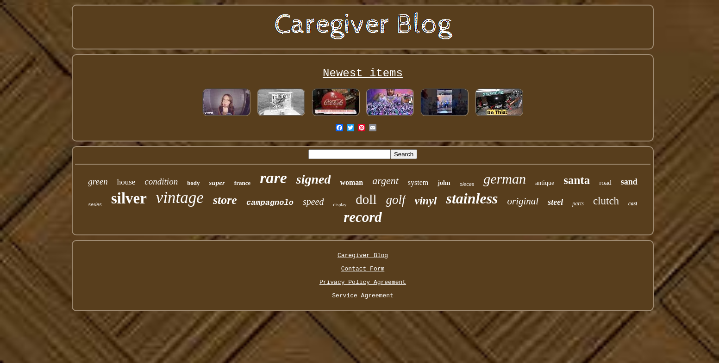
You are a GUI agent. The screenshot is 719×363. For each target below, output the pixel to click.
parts (578, 203)
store (225, 200)
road (605, 182)
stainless (472, 198)
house (126, 182)
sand (629, 181)
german (504, 178)
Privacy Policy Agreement (362, 282)
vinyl (426, 201)
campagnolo (270, 202)
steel (555, 202)
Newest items (363, 73)
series (95, 204)
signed (313, 179)
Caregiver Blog (363, 255)
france (242, 182)
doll (366, 199)
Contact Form (363, 268)
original (523, 201)
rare (273, 177)
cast (632, 203)
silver (129, 198)
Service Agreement (363, 295)
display (339, 204)
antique (544, 182)
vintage (180, 198)
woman (351, 182)
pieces (467, 184)
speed (313, 202)
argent (385, 180)
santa (576, 180)
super (217, 182)
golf (395, 200)
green (98, 181)
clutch (606, 201)
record (363, 217)
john (444, 182)
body (193, 182)
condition (161, 181)
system (418, 182)
